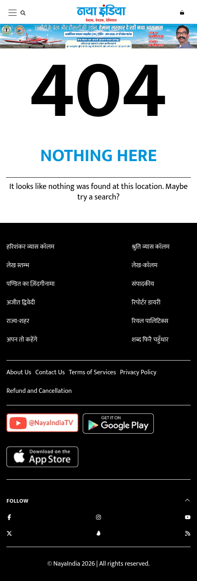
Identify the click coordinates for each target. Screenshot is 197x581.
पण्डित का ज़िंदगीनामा (30, 284)
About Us (18, 372)
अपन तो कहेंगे (21, 339)
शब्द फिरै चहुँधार (150, 339)
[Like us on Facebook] (9, 518)
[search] (25, 12)
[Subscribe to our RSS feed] (188, 534)
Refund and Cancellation (39, 391)
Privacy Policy (138, 372)
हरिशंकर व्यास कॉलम (30, 246)
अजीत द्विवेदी (20, 302)
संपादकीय (143, 284)
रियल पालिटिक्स (150, 321)
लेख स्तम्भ (17, 265)
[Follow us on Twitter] (9, 534)
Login (182, 12)
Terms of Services (92, 372)
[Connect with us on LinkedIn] (98, 534)
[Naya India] (101, 21)
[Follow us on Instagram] (98, 518)
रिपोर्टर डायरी (146, 302)
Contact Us (50, 372)
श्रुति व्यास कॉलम (151, 246)
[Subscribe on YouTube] (188, 518)
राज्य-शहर (17, 321)
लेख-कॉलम (144, 265)
